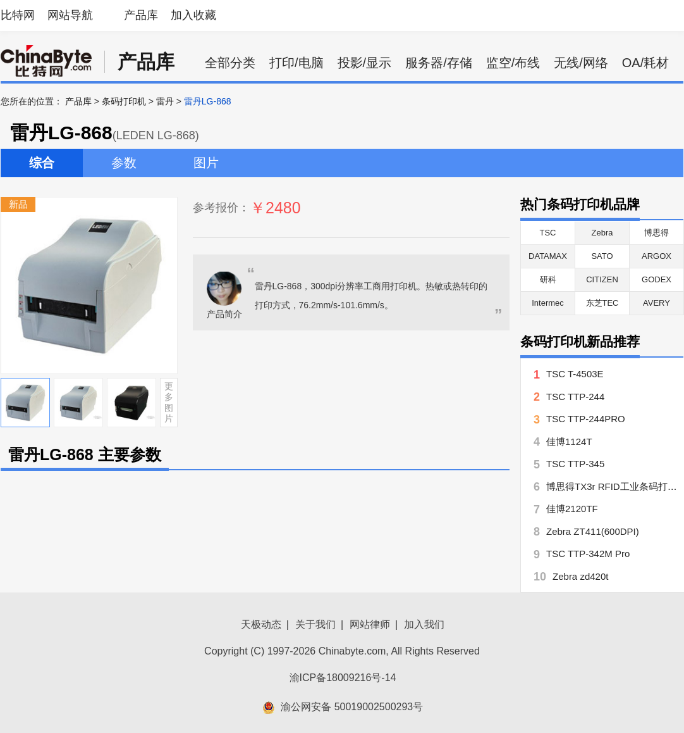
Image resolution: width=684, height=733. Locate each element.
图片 (206, 163)
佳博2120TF (572, 508)
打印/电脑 (296, 63)
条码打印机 (124, 101)
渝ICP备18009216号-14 (343, 677)
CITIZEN (602, 279)
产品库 (141, 15)
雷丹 (165, 101)
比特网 (18, 15)
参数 (124, 163)
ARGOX (656, 256)
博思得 (656, 232)
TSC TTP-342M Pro (588, 553)
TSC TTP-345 (575, 463)
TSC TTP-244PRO (585, 418)
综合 (41, 163)
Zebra (602, 232)
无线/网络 (581, 63)
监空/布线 (513, 63)
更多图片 (168, 402)
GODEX (656, 279)
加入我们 (424, 624)
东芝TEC (602, 303)
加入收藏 (193, 15)
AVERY (656, 303)
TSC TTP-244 (575, 396)
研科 (548, 279)
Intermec (548, 303)
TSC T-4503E (575, 373)
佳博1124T (569, 441)
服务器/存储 (438, 63)
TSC (548, 232)
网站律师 (370, 624)
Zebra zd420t (580, 576)
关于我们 (315, 624)
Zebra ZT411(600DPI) (592, 531)
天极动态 (261, 624)
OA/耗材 (645, 63)
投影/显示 (365, 63)
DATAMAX (547, 256)
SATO (602, 256)
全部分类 (230, 63)
